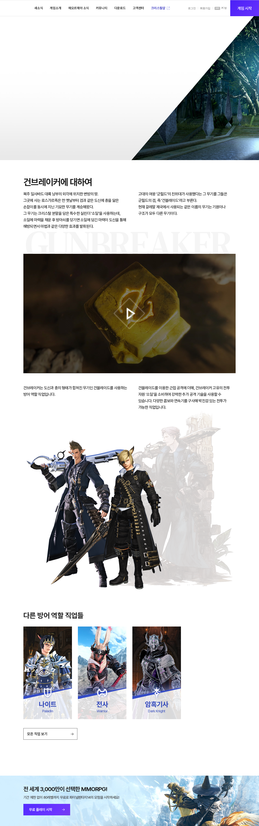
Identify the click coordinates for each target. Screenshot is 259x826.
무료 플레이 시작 (40, 809)
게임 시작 (244, 8)
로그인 (192, 8)
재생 (129, 313)
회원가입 (205, 8)
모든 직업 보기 (37, 734)
